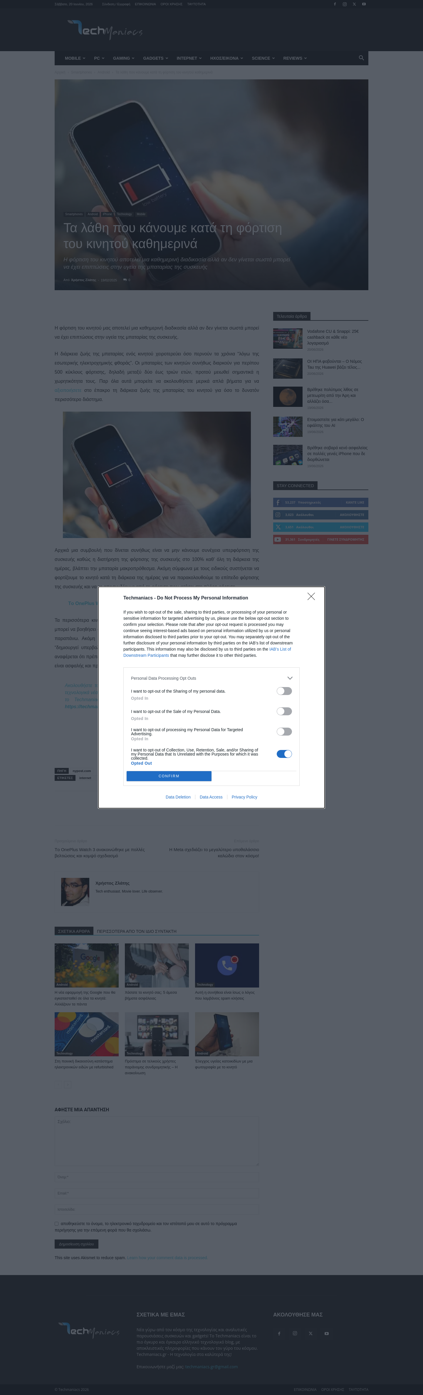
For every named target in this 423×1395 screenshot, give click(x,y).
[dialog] (211, 697)
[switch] (284, 691)
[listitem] (211, 678)
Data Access (211, 797)
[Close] (313, 598)
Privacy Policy (244, 797)
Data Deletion (178, 797)
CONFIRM (169, 776)
